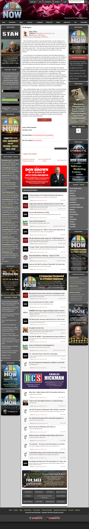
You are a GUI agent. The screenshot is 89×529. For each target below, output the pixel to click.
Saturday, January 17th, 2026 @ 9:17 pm (40, 415)
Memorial (72, 209)
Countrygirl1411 (62, 398)
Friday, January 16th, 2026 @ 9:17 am (40, 458)
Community (40, 22)
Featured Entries (50, 502)
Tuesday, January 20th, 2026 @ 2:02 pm (40, 227)
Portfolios (28, 497)
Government (12, 22)
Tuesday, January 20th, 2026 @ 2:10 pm (40, 209)
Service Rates (27, 511)
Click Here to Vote (6, 108)
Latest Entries (61, 502)
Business (29, 22)
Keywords (77, 511)
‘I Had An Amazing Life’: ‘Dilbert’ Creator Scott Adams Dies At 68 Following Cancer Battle (10, 329)
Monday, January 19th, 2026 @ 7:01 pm (40, 316)
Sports (71, 217)
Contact (16, 511)
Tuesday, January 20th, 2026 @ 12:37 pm (40, 253)
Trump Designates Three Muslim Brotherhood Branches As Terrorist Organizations (10, 309)
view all (14, 69)
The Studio (72, 226)
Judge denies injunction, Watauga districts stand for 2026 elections (10, 315)
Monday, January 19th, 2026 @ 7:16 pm (40, 299)
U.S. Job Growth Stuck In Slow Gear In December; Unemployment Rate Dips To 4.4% (43, 355)
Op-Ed (21, 22)
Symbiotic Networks (75, 292)
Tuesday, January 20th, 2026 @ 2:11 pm (40, 201)
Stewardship (84, 22)
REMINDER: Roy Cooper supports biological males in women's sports (47, 312)
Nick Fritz (63, 333)
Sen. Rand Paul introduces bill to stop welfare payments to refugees (46, 419)
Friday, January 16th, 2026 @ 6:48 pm (40, 432)
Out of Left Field (42, 160)
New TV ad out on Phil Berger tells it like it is (42, 427)
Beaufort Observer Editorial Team (59, 227)
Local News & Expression (76, 207)
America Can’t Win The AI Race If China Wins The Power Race (10, 351)
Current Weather (61, 497)
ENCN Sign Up (39, 493)
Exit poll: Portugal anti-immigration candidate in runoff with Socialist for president (46, 364)
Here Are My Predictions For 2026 (9, 321)
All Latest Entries (6, 358)
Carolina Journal (62, 209)
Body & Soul (49, 22)
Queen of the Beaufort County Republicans (41, 346)
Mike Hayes (34, 35)
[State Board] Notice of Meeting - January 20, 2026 (10, 347)
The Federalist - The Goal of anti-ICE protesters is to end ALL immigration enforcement (47, 445)
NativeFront (67, 22)
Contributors (48, 2)
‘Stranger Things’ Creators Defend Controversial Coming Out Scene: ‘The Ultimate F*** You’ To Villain (10, 340)
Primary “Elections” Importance (78, 70)
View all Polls (15, 109)
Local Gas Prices (74, 278)
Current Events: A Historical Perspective (44, 497)
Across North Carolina (75, 188)
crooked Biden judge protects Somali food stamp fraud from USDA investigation (46, 454)
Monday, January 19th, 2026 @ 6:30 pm (40, 334)
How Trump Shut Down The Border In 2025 (41, 303)
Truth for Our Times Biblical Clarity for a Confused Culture (46, 402)
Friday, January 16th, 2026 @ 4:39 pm (40, 450)
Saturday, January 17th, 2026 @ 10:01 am (41, 424)
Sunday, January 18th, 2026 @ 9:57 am (40, 398)
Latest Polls (39, 502)
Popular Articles (74, 286)
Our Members (28, 493)
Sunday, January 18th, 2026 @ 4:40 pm (40, 368)
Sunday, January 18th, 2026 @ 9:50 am (40, 406)
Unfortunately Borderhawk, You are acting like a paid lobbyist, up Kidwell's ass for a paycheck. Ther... (10, 255)
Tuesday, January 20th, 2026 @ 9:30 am (40, 261)
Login (65, 2)
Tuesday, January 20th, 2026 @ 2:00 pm (40, 235)
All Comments (5, 261)
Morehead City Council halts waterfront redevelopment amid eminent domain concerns (46, 295)
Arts (75, 22)
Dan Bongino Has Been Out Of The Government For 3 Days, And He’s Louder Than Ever (47, 463)
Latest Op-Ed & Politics (30, 191)
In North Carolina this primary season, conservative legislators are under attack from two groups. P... (10, 186)
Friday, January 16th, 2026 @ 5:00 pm (40, 441)
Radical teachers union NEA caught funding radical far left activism (46, 437)
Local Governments (75, 204)
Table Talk (33, 2)
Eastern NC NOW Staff (61, 261)
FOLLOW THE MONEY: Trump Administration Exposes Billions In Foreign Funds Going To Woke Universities (47, 338)
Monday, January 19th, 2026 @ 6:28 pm (40, 342)
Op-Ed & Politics (74, 214)
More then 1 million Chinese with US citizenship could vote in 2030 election (47, 394)
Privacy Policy (36, 511)
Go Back (44, 120)
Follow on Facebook (47, 511)
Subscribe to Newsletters (60, 511)
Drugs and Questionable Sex (9, 324)
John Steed (63, 368)
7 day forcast (81, 126)
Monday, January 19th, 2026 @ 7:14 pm (40, 308)
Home (3, 22)
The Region (73, 224)
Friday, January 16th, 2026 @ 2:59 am (40, 467)
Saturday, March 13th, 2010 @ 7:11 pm (45, 33)
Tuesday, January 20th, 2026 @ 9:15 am (40, 270)
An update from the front (36, 329)
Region (58, 22)
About (21, 511)
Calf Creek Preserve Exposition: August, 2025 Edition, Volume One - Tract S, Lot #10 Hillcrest (10, 303)
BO (40, 2)
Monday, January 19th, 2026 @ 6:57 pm (40, 325)
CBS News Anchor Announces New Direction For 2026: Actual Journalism (47, 321)
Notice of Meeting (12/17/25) (77, 73)
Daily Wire (63, 201)
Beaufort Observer (61, 493)
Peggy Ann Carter (6, 355)
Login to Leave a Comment (30, 154)
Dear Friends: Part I (62, 161)
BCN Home (50, 493)
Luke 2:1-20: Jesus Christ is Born (78, 76)
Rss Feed (71, 511)
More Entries (41, 35)
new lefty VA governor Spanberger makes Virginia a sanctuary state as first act (47, 411)
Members (57, 2)
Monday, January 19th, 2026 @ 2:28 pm (40, 360)
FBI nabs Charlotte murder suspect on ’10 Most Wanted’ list (10, 334)
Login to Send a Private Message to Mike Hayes (36, 37)
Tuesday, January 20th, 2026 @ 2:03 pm (40, 218)
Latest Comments (28, 502)
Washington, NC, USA (78, 133)
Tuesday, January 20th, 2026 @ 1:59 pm (40, 244)
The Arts (72, 221)
